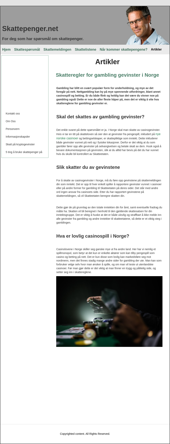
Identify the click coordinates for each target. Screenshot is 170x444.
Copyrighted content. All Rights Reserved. (85, 433)
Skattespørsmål (27, 49)
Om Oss (11, 121)
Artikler (156, 49)
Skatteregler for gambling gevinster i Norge (107, 75)
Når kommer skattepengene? (123, 49)
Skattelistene (85, 49)
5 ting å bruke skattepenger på (24, 152)
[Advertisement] (32, 82)
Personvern (13, 128)
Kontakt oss (13, 113)
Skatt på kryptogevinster (20, 144)
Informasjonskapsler (18, 136)
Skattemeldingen (57, 49)
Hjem (6, 49)
